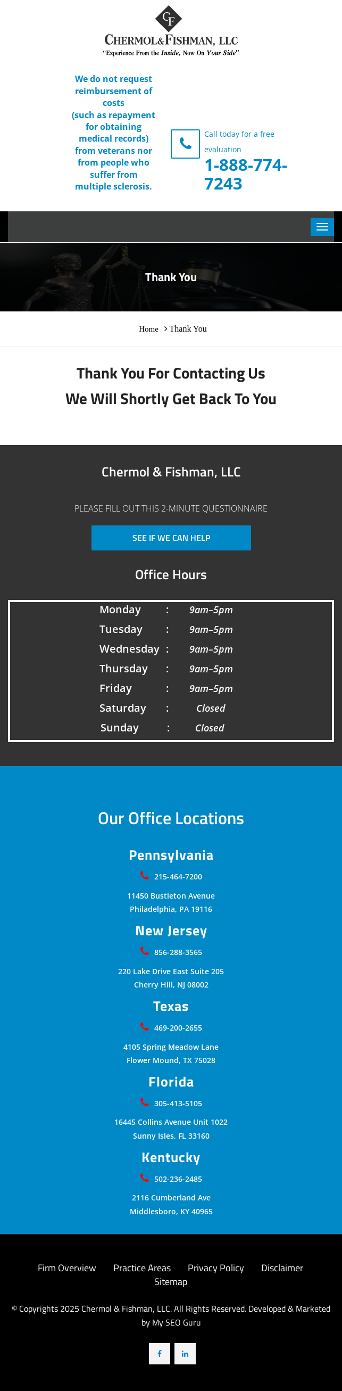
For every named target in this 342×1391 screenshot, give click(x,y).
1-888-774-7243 (245, 173)
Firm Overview (67, 1268)
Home (149, 329)
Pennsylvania (171, 854)
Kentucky (171, 1157)
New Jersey (171, 930)
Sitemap (170, 1281)
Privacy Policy (216, 1268)
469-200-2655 (178, 1028)
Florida (171, 1081)
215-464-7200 (178, 876)
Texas (171, 1005)
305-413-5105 (178, 1103)
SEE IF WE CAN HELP (171, 537)
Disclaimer (282, 1268)
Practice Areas (142, 1268)
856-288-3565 (178, 952)
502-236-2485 (178, 1179)
